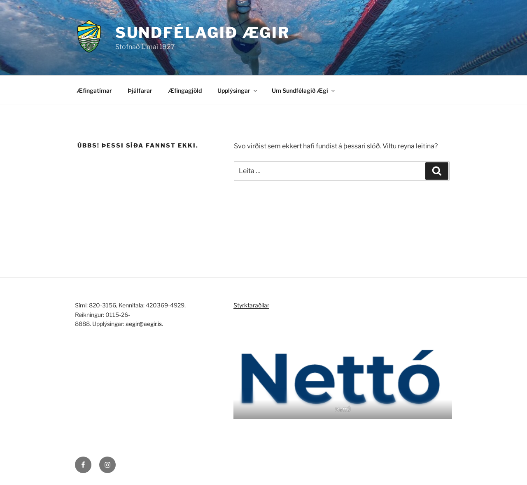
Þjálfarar (140, 90)
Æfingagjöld (185, 90)
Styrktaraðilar (251, 305)
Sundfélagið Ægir (202, 32)
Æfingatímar (94, 90)
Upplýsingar (237, 90)
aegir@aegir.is (144, 323)
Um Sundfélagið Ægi (304, 90)
